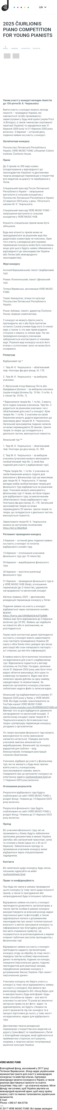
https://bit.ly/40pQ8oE (15, 528)
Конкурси (25, 48)
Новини (14, 48)
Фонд (5, 48)
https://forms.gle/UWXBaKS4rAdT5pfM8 (25, 615)
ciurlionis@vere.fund (36, 777)
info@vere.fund (16, 1100)
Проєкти (36, 48)
